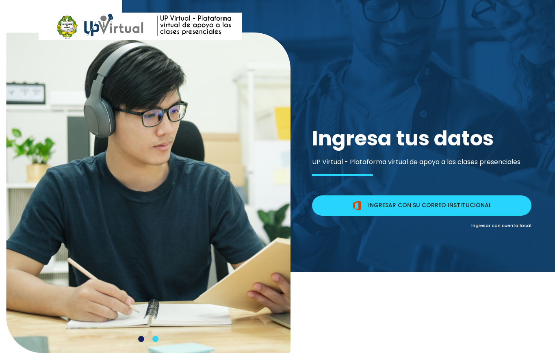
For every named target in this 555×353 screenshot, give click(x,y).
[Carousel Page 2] (155, 339)
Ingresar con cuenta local (501, 225)
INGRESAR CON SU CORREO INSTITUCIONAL (421, 205)
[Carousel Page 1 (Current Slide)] (141, 339)
